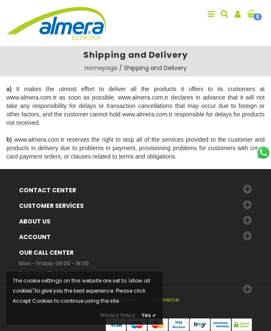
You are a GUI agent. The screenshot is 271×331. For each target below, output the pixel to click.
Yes (149, 315)
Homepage (101, 68)
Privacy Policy (118, 315)
